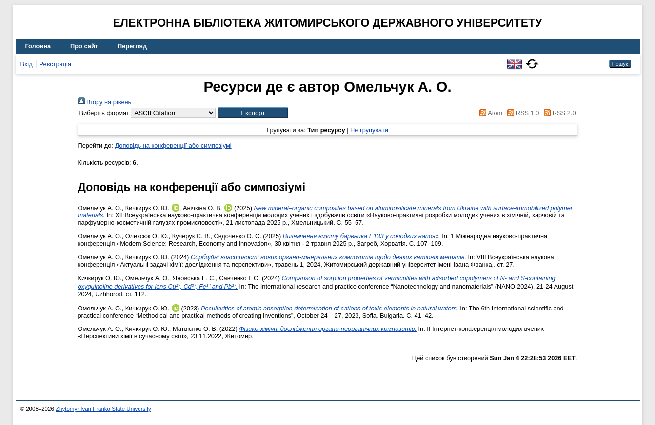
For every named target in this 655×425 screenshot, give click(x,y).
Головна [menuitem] (38, 46)
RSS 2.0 (558, 112)
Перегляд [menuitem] (132, 46)
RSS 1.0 (521, 112)
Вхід (26, 64)
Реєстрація (55, 64)
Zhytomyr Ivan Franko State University (103, 409)
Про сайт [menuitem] (84, 46)
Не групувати (369, 130)
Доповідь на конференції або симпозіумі (173, 145)
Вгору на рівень (105, 102)
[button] (253, 112)
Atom (489, 112)
